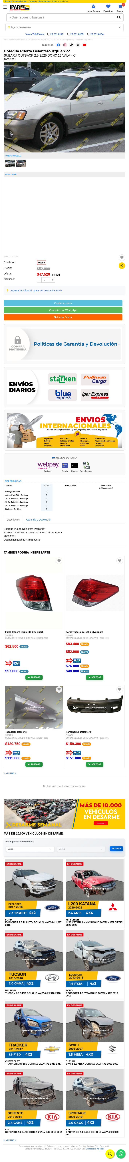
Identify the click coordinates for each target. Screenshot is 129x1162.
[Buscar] (119, 17)
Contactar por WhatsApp (63, 310)
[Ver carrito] (120, 8)
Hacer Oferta (63, 317)
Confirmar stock (63, 303)
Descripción (13, 519)
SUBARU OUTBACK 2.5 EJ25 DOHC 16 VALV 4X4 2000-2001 (35, 40)
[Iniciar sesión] (93, 8)
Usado (41, 262)
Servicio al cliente (60, 1)
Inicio (8, 1)
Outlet (24, 1)
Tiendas (16, 1)
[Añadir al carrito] (34, 677)
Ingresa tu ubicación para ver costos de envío (36, 290)
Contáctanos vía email (95, 1149)
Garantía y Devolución (39, 1)
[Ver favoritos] (108, 8)
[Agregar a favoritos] (122, 257)
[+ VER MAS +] (10, 773)
